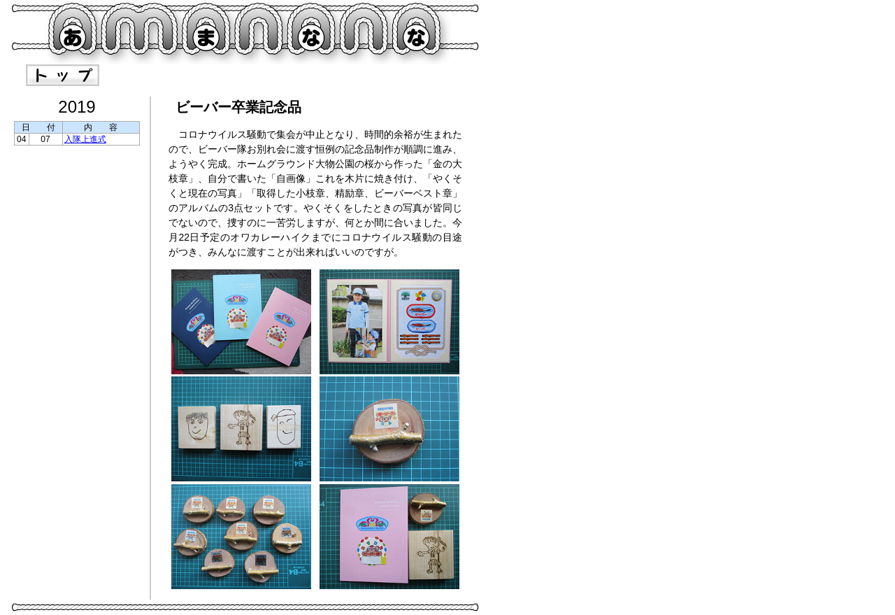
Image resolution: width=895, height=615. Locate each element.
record (244, 75)
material (426, 75)
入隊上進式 (85, 139)
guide (153, 75)
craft (335, 75)
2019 (76, 106)
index (62, 75)
